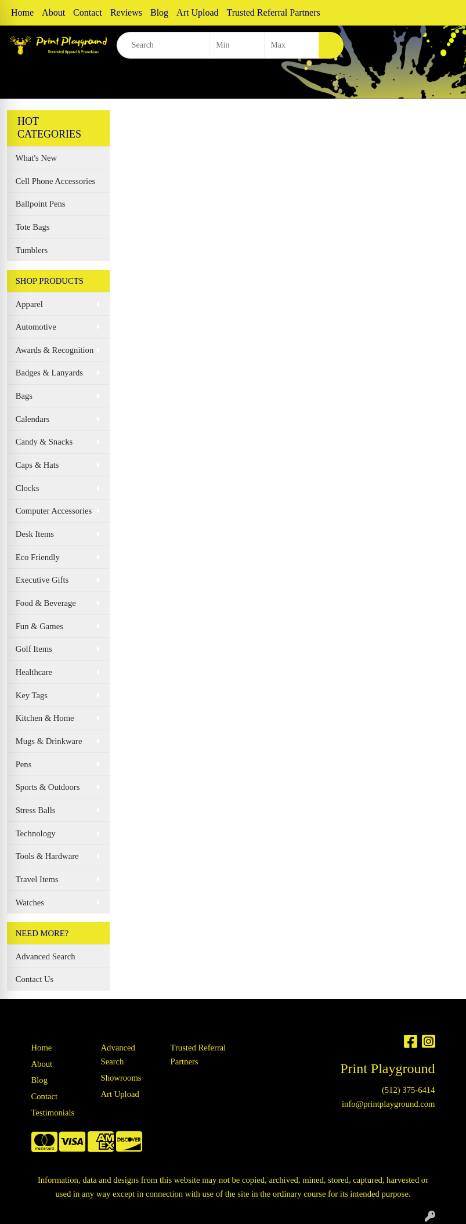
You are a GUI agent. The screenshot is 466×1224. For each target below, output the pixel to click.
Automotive (36, 326)
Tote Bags (33, 227)
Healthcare (34, 672)
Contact (87, 12)
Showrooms (121, 1077)
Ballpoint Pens (41, 203)
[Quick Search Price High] (291, 45)
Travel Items (37, 879)
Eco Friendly (38, 557)
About (53, 12)
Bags (24, 395)
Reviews (126, 12)
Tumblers (32, 250)
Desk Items (35, 534)
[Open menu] (442, 81)
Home (22, 12)
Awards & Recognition (55, 350)
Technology (36, 833)
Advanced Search (45, 956)
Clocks (27, 488)
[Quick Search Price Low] (237, 45)
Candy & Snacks (44, 441)
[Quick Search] (164, 45)
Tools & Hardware (47, 856)
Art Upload (197, 12)
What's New (36, 158)
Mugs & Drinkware (49, 741)
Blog (159, 12)
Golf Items (34, 648)
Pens (24, 764)
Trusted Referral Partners (273, 12)
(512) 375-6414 (408, 1090)
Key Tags (32, 695)
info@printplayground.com (388, 1104)
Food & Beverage (46, 603)
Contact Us (35, 979)
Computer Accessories (54, 510)
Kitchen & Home (45, 718)
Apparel (29, 304)
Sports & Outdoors (48, 787)
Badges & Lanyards (49, 372)
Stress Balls (36, 810)
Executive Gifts (42, 579)
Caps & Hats (37, 465)
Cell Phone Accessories (56, 181)
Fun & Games (39, 626)
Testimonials (53, 1112)
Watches (30, 902)
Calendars (33, 419)
